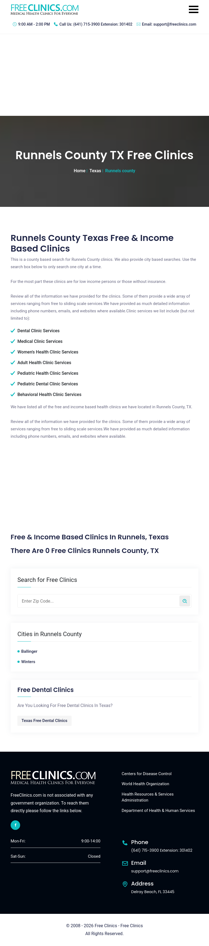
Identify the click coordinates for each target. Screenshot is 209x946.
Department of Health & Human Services (158, 810)
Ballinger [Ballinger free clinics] (29, 651)
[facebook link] (15, 825)
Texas (95, 170)
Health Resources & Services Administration (148, 797)
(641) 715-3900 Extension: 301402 (102, 24)
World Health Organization (145, 783)
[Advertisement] (104, 75)
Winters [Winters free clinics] (28, 661)
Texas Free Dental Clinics (44, 720)
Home (79, 170)
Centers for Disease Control (146, 773)
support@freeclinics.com (174, 24)
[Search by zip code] (184, 601)
